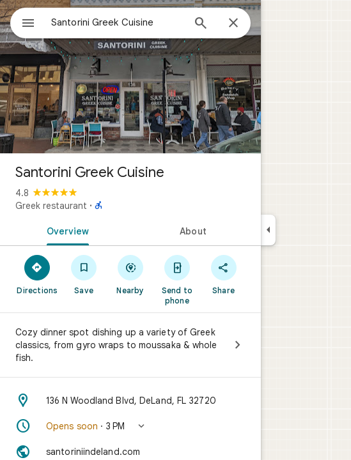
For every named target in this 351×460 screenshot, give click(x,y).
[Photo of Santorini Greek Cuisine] (130, 76)
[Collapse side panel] (268, 230)
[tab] (65, 230)
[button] (130, 426)
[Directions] (37, 274)
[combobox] (117, 22)
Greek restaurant (51, 205)
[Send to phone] (176, 279)
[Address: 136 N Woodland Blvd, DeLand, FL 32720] (130, 400)
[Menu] (28, 24)
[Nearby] (130, 274)
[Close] (233, 24)
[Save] (84, 274)
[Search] (200, 24)
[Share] (223, 274)
